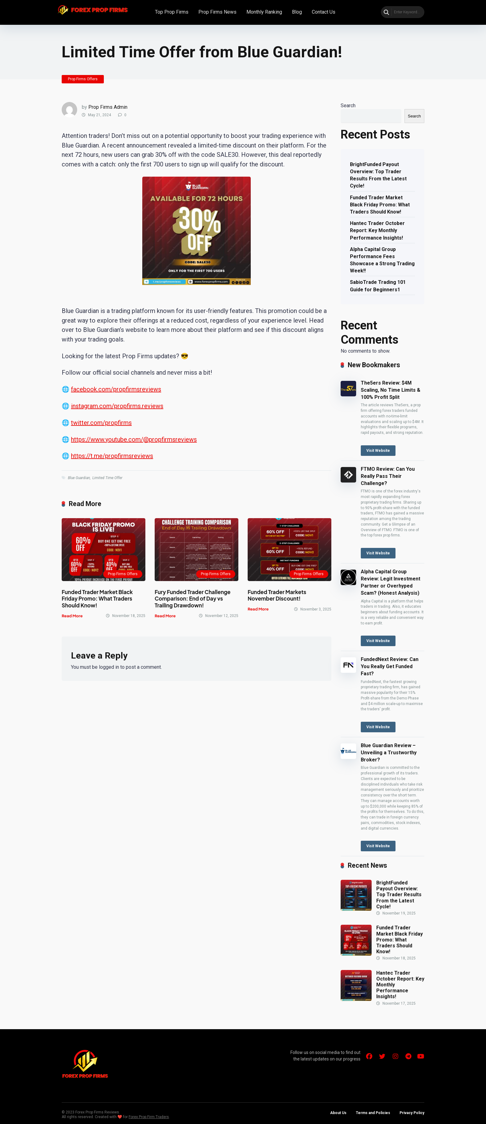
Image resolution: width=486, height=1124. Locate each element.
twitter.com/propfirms (101, 422)
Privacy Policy (412, 1113)
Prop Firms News (217, 12)
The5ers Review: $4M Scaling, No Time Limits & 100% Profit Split (390, 390)
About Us (338, 1113)
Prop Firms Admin (107, 107)
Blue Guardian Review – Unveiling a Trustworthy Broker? (389, 753)
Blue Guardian (79, 478)
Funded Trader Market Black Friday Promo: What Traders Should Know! (97, 598)
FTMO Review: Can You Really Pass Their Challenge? (388, 476)
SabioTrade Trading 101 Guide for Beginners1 (378, 285)
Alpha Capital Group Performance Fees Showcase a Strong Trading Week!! (382, 260)
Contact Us (323, 12)
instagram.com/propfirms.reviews (117, 406)
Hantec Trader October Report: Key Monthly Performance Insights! (377, 230)
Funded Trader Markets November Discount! (277, 595)
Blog (297, 12)
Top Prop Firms (171, 12)
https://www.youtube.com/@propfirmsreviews (134, 439)
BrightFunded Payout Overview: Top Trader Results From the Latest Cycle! (378, 175)
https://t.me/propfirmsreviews (112, 456)
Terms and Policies (373, 1113)
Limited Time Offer (107, 478)
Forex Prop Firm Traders (149, 1117)
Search (348, 105)
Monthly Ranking (264, 12)
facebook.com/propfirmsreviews (116, 389)
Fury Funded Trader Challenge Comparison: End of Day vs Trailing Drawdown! (193, 598)
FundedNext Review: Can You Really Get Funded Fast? (389, 666)
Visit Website (378, 450)
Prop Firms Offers (83, 79)
